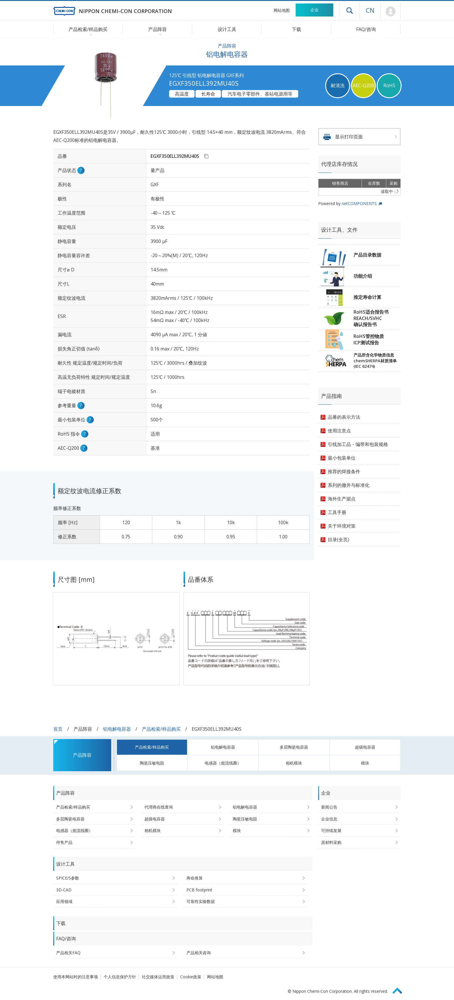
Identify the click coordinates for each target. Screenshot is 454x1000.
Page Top (400, 990)
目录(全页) (338, 539)
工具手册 (337, 512)
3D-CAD (64, 890)
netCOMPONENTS (359, 203)
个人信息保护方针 (120, 976)
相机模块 (294, 763)
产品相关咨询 (198, 952)
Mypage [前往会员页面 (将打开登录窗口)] (390, 11)
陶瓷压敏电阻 (152, 763)
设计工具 (227, 29)
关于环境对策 (342, 526)
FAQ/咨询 (366, 29)
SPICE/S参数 (67, 878)
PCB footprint (199, 890)
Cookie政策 (190, 976)
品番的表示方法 (344, 417)
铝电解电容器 (117, 729)
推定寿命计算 (367, 297)
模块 (365, 763)
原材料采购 (331, 842)
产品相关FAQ (68, 952)
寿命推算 (194, 878)
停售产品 (64, 842)
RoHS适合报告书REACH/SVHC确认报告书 (371, 318)
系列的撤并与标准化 (348, 485)
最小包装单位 (342, 458)
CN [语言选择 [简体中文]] (370, 10)
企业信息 (329, 819)
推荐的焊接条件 (344, 471)
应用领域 (64, 901)
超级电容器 (365, 747)
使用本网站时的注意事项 (75, 976)
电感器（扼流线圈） (223, 763)
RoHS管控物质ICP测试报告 (369, 339)
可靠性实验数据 (200, 901)
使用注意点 (339, 430)
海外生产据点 (342, 499)
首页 (58, 729)
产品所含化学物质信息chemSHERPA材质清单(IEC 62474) (375, 360)
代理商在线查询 (158, 807)
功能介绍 (363, 276)
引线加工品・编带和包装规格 (358, 444)
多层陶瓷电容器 (294, 747)
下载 (296, 29)
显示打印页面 (349, 137)
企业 (314, 9)
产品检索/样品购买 (161, 729)
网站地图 (282, 10)
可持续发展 (331, 830)
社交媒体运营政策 (158, 976)
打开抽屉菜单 (349, 10)
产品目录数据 (367, 255)
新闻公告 (329, 807)
